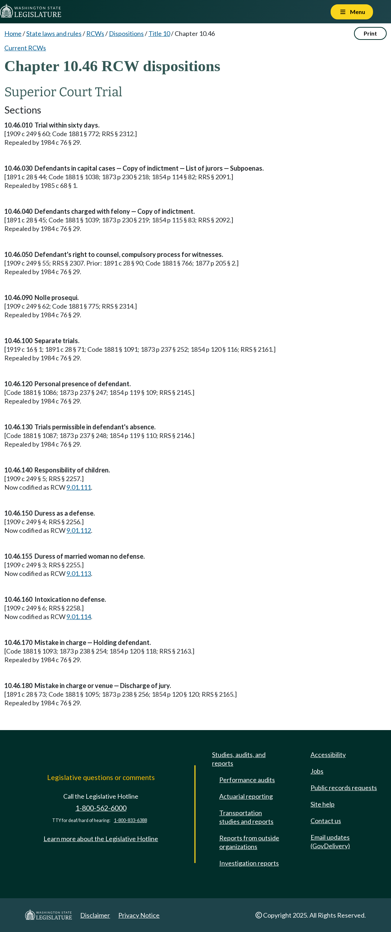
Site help (322, 804)
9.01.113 (78, 573)
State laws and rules (54, 33)
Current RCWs (25, 48)
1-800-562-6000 (100, 808)
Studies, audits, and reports (239, 759)
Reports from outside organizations (249, 842)
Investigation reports (249, 863)
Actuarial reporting (246, 796)
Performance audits (247, 780)
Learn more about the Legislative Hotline (100, 839)
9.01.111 (78, 487)
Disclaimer (95, 915)
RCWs (95, 33)
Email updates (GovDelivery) (330, 841)
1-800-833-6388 (130, 820)
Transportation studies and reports (246, 817)
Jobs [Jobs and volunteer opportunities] (316, 771)
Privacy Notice (139, 915)
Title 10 (159, 33)
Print (370, 33)
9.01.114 (78, 616)
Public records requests (343, 788)
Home (13, 33)
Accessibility (328, 754)
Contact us (325, 821)
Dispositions (126, 33)
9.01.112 (78, 530)
